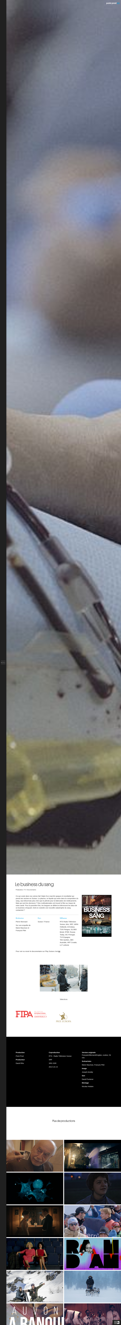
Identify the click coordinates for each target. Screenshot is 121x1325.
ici (59, 951)
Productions (19, 890)
